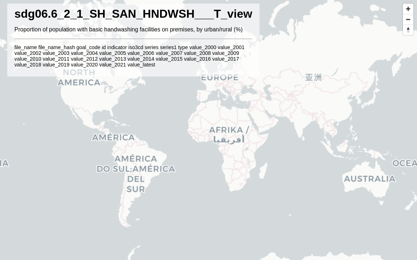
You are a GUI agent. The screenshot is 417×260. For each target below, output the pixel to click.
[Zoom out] (408, 19)
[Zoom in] (408, 9)
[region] (208, 130)
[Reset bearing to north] (408, 30)
